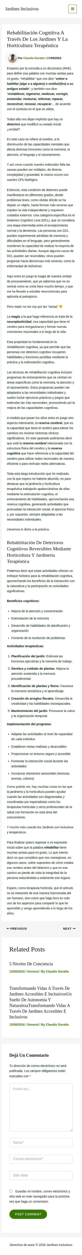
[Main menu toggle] (72, 9)
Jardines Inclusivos (22, 8)
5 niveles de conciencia (31, 963)
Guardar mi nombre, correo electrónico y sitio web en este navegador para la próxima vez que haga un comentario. (39, 1196)
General (32, 971)
